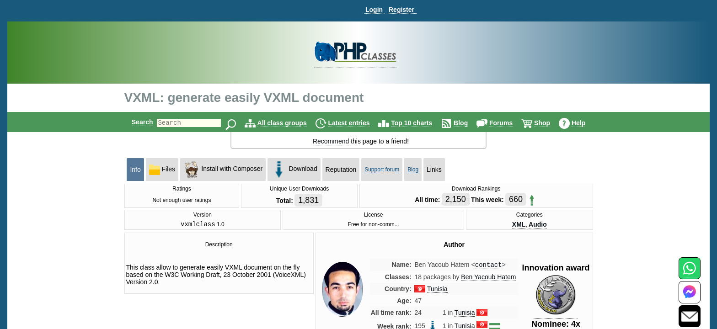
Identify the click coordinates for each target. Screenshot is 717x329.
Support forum (381, 169)
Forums (508, 123)
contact (488, 266)
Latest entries (356, 123)
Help (586, 123)
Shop (550, 123)
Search (134, 122)
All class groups (290, 123)
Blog (468, 123)
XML (519, 224)
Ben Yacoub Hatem (488, 279)
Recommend (331, 141)
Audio (538, 224)
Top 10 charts (419, 123)
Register (401, 9)
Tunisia (437, 291)
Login (374, 9)
